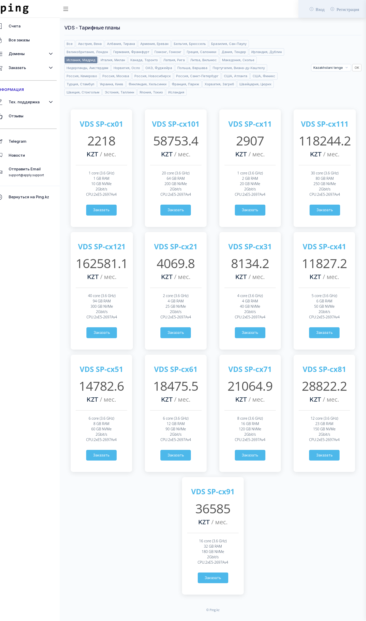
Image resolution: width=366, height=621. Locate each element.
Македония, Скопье (95, 68)
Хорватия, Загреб (126, 92)
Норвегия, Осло (176, 68)
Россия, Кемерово (151, 76)
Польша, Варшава (242, 68)
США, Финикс (166, 84)
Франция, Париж (92, 92)
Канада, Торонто (192, 60)
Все (82, 44)
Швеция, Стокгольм (200, 92)
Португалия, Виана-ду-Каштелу (105, 76)
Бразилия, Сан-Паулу (241, 44)
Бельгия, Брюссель (202, 44)
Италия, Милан (160, 60)
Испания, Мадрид (128, 60)
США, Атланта (138, 84)
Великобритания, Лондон (99, 52)
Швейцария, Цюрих (162, 92)
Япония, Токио (268, 92)
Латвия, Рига (222, 60)
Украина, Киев (228, 84)
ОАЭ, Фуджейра (208, 68)
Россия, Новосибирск (222, 76)
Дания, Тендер (246, 52)
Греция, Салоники (213, 52)
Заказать (112, 218)
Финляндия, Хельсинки (264, 84)
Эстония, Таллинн (236, 92)
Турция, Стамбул (197, 84)
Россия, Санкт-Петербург (100, 84)
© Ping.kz (218, 618)
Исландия (87, 100)
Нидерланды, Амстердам (137, 68)
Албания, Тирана (133, 44)
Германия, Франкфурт (143, 52)
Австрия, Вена (102, 44)
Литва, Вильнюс (251, 60)
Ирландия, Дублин (94, 60)
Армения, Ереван (166, 44)
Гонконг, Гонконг (179, 52)
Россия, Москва (185, 76)
